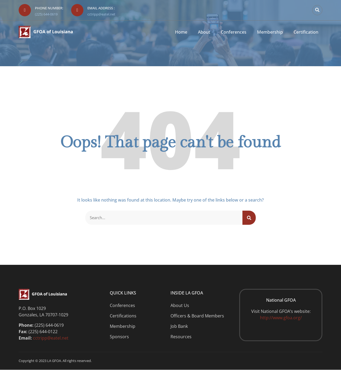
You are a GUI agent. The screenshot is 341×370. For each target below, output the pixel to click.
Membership (270, 32)
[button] (317, 10)
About (204, 32)
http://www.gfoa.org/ (281, 318)
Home (181, 32)
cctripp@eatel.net (101, 14)
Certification (306, 32)
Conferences (233, 32)
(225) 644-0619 (46, 14)
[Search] (249, 218)
